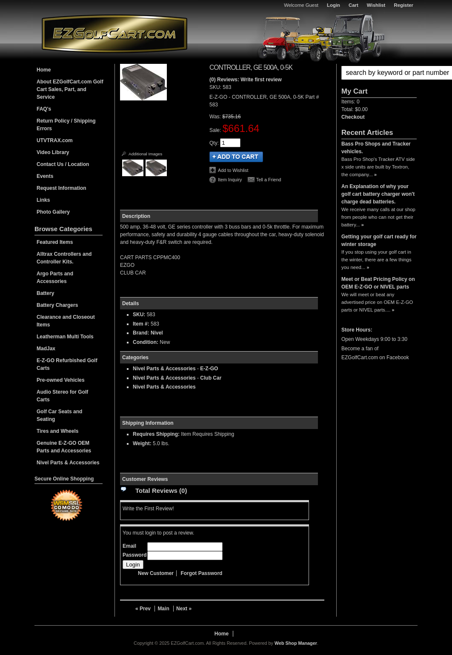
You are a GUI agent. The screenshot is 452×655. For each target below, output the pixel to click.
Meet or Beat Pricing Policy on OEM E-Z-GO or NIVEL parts (378, 283)
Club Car (210, 378)
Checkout (353, 117)
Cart (353, 5)
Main (163, 609)
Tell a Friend (268, 179)
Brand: (141, 333)
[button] (379, 73)
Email (129, 546)
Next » (184, 609)
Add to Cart (236, 157)
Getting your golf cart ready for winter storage (379, 240)
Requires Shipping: (156, 434)
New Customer (156, 573)
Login (333, 5)
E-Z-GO (209, 369)
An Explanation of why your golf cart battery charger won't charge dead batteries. (378, 194)
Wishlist (376, 5)
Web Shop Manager (296, 643)
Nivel (157, 333)
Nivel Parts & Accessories (164, 369)
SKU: (216, 87)
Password (135, 555)
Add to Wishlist (233, 170)
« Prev (143, 609)
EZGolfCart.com (114, 33)
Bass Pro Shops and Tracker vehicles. (376, 147)
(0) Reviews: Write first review (245, 80)
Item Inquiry (230, 179)
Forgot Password (201, 573)
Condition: (145, 342)
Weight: (142, 443)
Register (403, 5)
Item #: (142, 324)
